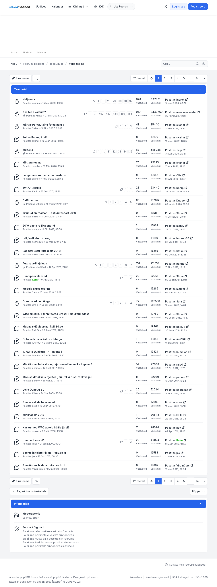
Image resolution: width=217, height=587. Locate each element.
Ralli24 (35, 329)
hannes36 (37, 241)
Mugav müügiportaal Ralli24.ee (43, 326)
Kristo (39, 115)
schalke (36, 165)
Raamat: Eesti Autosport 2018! (42, 250)
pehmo (36, 367)
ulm (34, 304)
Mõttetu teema (32, 162)
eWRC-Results (32, 187)
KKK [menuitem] (99, 6)
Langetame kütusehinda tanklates (45, 174)
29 (114, 100)
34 (125, 151)
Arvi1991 (36, 342)
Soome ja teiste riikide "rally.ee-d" (45, 452)
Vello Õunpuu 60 (33, 389)
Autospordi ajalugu (35, 263)
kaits (34, 418)
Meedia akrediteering (37, 288)
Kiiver (35, 393)
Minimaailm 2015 (33, 414)
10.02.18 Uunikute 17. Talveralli (42, 351)
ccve (34, 405)
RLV (178, 427)
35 (130, 151)
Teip (179, 149)
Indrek (180, 99)
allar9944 (41, 266)
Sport (36, 516)
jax (33, 456)
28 (108, 100)
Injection (36, 355)
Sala (34, 292)
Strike (35, 128)
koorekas (182, 389)
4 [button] (178, 78)
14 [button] (197, 78)
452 (101, 113)
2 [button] (165, 78)
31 (125, 100)
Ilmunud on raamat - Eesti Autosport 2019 (49, 212)
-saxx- (35, 430)
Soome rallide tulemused (39, 401)
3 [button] (171, 78)
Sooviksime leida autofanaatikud (44, 464)
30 (120, 100)
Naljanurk (29, 99)
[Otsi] (197, 64)
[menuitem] (41, 6)
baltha (180, 263)
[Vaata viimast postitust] (186, 98)
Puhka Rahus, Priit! (35, 136)
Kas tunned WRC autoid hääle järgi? (46, 427)
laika (34, 443)
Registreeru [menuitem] (198, 6)
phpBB (24, 576)
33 (119, 151)
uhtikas (36, 178)
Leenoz (94, 576)
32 (130, 100)
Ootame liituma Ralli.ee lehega (42, 338)
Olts (178, 174)
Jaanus (36, 102)
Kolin (35, 279)
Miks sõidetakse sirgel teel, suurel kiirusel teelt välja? (57, 376)
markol (180, 288)
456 (129, 113)
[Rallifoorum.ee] (19, 6)
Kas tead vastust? (34, 111)
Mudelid (28, 149)
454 (115, 113)
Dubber (181, 200)
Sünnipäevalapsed (35, 275)
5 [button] (184, 78)
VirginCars (38, 468)
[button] (204, 78)
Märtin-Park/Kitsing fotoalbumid (43, 124)
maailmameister (186, 111)
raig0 (179, 364)
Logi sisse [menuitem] (178, 6)
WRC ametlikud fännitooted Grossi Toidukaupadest (56, 313)
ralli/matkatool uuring (36, 237)
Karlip (35, 191)
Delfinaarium (31, 200)
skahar (180, 124)
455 (122, 113)
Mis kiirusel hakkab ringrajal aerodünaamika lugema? (57, 364)
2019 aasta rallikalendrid (39, 225)
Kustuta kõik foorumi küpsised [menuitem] (185, 563)
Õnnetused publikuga (36, 300)
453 (108, 113)
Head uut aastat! (33, 439)
